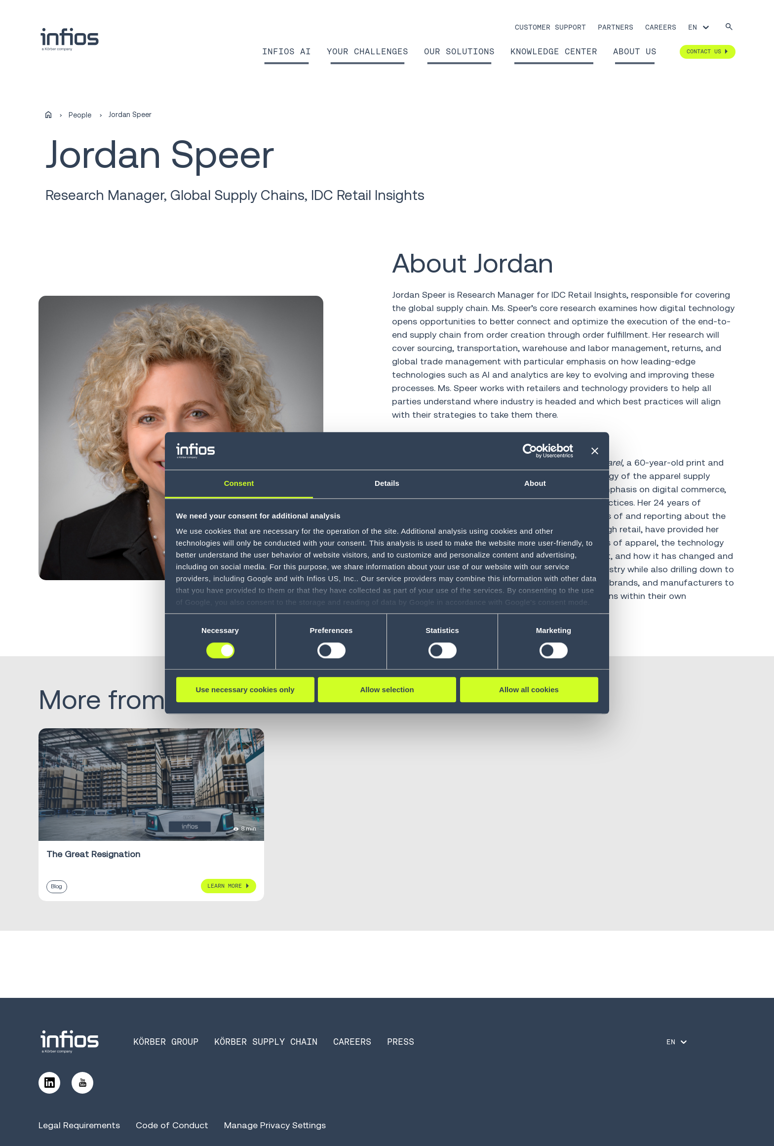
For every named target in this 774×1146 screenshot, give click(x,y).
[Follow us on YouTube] (82, 1083)
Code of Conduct (172, 1125)
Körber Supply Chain (265, 1041)
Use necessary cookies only (244, 689)
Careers (660, 27)
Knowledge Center (553, 51)
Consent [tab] (239, 483)
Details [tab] (387, 483)
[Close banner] (594, 450)
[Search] (729, 27)
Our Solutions (459, 51)
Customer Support (550, 27)
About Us (635, 51)
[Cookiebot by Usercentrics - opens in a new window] (530, 450)
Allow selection (387, 689)
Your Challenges (367, 51)
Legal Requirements (79, 1125)
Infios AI (286, 51)
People (80, 115)
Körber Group (165, 1041)
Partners (615, 27)
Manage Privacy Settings (275, 1125)
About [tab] (535, 483)
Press (400, 1041)
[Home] (48, 115)
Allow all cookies (529, 689)
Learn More (224, 885)
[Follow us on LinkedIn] (49, 1083)
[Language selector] (699, 27)
